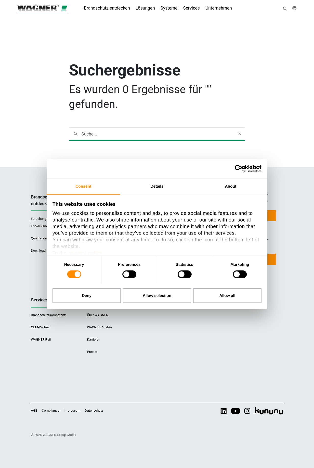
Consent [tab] (84, 186)
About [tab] (230, 186)
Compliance (50, 410)
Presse (92, 352)
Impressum (72, 410)
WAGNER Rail (41, 339)
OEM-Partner (40, 327)
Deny (87, 296)
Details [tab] (156, 186)
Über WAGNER (97, 315)
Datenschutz (94, 410)
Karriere (92, 339)
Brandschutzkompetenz (48, 315)
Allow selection (157, 296)
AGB (34, 410)
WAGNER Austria (99, 327)
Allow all (227, 296)
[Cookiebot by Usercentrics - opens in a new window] (240, 169)
